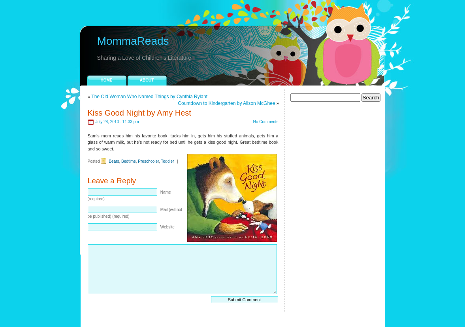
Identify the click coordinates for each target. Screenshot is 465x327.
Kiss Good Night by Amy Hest (139, 112)
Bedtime (128, 161)
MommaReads (133, 41)
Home (107, 80)
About (147, 80)
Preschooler (148, 161)
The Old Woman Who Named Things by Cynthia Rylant (149, 96)
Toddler (167, 161)
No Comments (266, 122)
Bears (114, 161)
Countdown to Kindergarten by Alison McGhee (226, 103)
